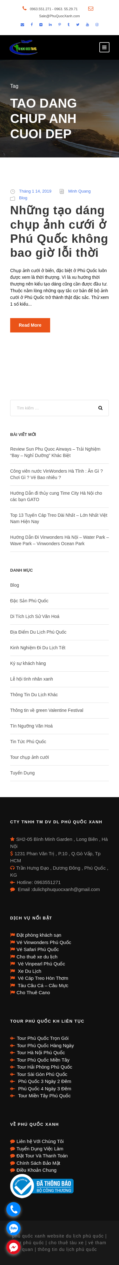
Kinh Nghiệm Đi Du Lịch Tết (37, 647)
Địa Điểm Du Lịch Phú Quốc (38, 632)
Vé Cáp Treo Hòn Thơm (42, 978)
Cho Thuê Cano (33, 992)
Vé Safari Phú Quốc (38, 949)
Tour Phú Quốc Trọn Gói (43, 1038)
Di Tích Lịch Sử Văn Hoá (34, 616)
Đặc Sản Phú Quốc (29, 600)
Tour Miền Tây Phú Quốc (44, 1095)
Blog (23, 197)
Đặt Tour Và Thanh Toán (42, 1155)
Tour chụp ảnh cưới (29, 757)
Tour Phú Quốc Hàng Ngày (45, 1045)
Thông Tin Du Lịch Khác (34, 694)
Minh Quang (79, 191)
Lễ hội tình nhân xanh (31, 679)
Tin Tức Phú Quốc (28, 741)
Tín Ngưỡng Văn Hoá (31, 725)
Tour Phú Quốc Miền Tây (43, 1060)
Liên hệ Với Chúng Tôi (40, 1141)
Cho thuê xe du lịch (37, 956)
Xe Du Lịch (29, 971)
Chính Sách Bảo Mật (38, 1163)
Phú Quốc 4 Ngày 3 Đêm (44, 1088)
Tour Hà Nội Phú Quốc (41, 1052)
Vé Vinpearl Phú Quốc (41, 963)
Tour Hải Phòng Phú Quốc (44, 1067)
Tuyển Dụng (22, 772)
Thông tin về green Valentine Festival (46, 710)
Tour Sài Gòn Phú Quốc (42, 1074)
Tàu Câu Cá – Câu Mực (42, 985)
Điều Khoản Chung (36, 1170)
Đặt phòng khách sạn (39, 935)
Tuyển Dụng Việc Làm (40, 1148)
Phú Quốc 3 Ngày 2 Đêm (44, 1081)
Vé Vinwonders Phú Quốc (44, 942)
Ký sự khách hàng (28, 663)
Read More (30, 325)
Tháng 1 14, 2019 (35, 191)
